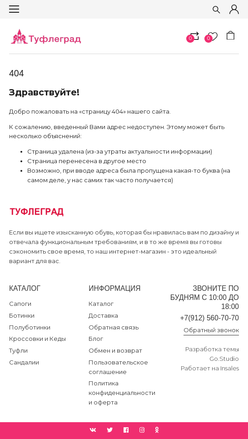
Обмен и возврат (115, 350)
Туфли (18, 350)
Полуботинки (29, 327)
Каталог (101, 303)
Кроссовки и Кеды (37, 338)
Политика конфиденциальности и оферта (122, 392)
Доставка (103, 315)
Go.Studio (224, 358)
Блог (96, 338)
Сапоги (20, 303)
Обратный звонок (211, 330)
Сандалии (24, 362)
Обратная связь (114, 327)
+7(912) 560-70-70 (209, 318)
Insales (229, 368)
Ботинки (22, 315)
